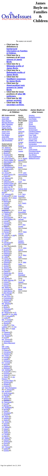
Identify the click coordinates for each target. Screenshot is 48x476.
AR (3, 167)
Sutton (6, 375)
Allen (5, 191)
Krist (5, 337)
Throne (7, 447)
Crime (31, 122)
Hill (13, 235)
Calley (6, 318)
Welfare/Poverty (34, 158)
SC (3, 407)
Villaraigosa (8, 182)
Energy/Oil (32, 128)
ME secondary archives (15, 104)
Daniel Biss (8, 273)
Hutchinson (9, 167)
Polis (5, 205)
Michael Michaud (7, 122)
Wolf (6, 397)
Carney (20, 128)
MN (3, 320)
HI (2, 241)
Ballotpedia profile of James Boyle (16, 73)
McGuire (7, 251)
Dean (6, 424)
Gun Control (33, 139)
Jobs (30, 148)
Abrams (6, 237)
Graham (6, 230)
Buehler (6, 395)
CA (3, 178)
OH (3, 370)
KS (3, 278)
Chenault (7, 149)
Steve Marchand (9, 343)
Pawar (6, 271)
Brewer (7, 278)
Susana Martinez (21, 241)
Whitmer (7, 312)
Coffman (7, 207)
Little (5, 257)
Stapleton (7, 212)
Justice (20, 151)
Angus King (6, 131)
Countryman (8, 158)
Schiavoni (7, 382)
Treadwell (7, 155)
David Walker (8, 219)
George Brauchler (5, 209)
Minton (6, 264)
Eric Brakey (6, 135)
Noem (7, 416)
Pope (5, 411)
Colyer (6, 282)
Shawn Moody (7, 128)
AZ (3, 173)
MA (3, 287)
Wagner (6, 398)
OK (3, 388)
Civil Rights (32, 119)
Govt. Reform (33, 137)
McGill (6, 409)
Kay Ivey (7, 156)
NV (3, 355)
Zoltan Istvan (8, 189)
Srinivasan (7, 217)
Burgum (21, 146)
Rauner (6, 268)
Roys (5, 445)
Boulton (6, 250)
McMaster (8, 407)
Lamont (6, 216)
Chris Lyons (6, 133)
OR (3, 391)
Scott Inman (8, 393)
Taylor (6, 377)
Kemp (7, 234)
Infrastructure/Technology (37, 146)
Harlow (6, 440)
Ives (5, 277)
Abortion (31, 115)
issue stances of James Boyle (16, 59)
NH (3, 339)
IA (2, 246)
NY (3, 363)
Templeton (7, 413)
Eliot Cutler (5, 117)
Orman (6, 286)
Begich (6, 153)
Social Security (34, 153)
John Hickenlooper (22, 173)
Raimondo (7, 402)
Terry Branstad (22, 195)
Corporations (33, 121)
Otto (5, 325)
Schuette (9, 316)
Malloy (7, 214)
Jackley (6, 418)
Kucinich (7, 373)
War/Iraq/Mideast (34, 156)
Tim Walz (14, 314)
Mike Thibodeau (7, 124)
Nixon (6, 364)
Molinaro (7, 368)
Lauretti (6, 225)
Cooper (20, 142)
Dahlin (6, 449)
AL (3, 156)
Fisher (7, 355)
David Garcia (8, 174)
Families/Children (35, 131)
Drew (5, 226)
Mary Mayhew (6, 121)
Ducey (7, 173)
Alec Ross (7, 296)
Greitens (21, 135)
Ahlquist (6, 262)
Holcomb (21, 131)
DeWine (7, 370)
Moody (6, 311)
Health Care (33, 140)
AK (3, 148)
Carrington (7, 165)
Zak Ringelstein (7, 140)
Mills (5, 305)
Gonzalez (7, 289)
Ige (5, 241)
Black (6, 425)
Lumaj (6, 221)
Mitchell (6, 196)
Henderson (7, 169)
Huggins (7, 151)
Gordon (6, 450)
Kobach (6, 284)
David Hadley (8, 185)
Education (32, 126)
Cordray (6, 386)
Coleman (7, 321)
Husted (6, 372)
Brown (7, 391)
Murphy (6, 323)
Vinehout (7, 441)
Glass (6, 429)
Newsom (8, 178)
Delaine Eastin (9, 183)
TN (3, 422)
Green (7, 422)
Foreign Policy (33, 133)
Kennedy (7, 269)
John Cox (7, 187)
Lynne (6, 203)
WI (3, 438)
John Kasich (22, 249)
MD (3, 294)
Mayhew (8, 303)
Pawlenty (7, 332)
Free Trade (32, 135)
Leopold (6, 248)
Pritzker (6, 275)
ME (3, 303)
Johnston (8, 194)
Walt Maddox (8, 162)
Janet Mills (5, 119)
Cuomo (7, 363)
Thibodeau (7, 309)
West (5, 171)
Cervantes (7, 352)
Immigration (33, 144)
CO (3, 194)
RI (2, 402)
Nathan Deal (22, 189)
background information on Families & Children (17, 51)
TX (3, 427)
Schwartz (7, 341)
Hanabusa (7, 242)
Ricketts (7, 336)
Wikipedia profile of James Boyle (15, 67)
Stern (6, 436)
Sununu (7, 339)
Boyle (6, 307)
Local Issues (33, 149)
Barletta (6, 400)
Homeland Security (35, 142)
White (6, 431)
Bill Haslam (21, 281)
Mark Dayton (22, 233)
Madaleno (7, 300)
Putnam (6, 232)
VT (3, 434)
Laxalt (6, 359)
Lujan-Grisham (5, 347)
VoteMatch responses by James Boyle (16, 80)
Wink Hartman (9, 280)
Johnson (7, 334)
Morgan (6, 406)
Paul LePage (6, 126)
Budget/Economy (34, 117)
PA (3, 397)
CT (3, 214)
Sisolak (6, 357)
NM (3, 346)
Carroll (6, 244)
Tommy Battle (8, 160)
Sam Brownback (22, 211)
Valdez (6, 432)
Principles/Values (34, 151)
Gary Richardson (11, 388)
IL (2, 268)
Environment (33, 130)
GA (3, 234)
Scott (6, 434)
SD (3, 416)
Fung (5, 404)
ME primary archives (14, 99)
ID (2, 257)
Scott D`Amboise (7, 139)
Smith (9, 320)
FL (3, 228)
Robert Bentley (22, 159)
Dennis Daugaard (21, 274)
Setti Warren (8, 291)
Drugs (31, 124)
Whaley (6, 384)
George (6, 164)
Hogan (7, 294)
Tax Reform (33, 155)
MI (2, 312)
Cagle (6, 235)
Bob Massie (8, 293)
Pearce (6, 350)
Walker (7, 148)
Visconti (6, 223)
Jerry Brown (22, 166)
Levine (6, 239)
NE (3, 336)
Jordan (6, 266)
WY (3, 447)
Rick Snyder (21, 225)
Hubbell (6, 255)
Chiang (6, 180)
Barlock (6, 201)
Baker (7, 287)
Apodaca (7, 354)
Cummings (7, 298)
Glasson (7, 253)
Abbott (7, 427)
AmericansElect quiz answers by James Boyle (16, 87)
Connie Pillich (8, 380)
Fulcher (6, 259)
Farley (6, 176)
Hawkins (7, 366)
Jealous (6, 302)
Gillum (6, 228)
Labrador (7, 260)
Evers (6, 443)
